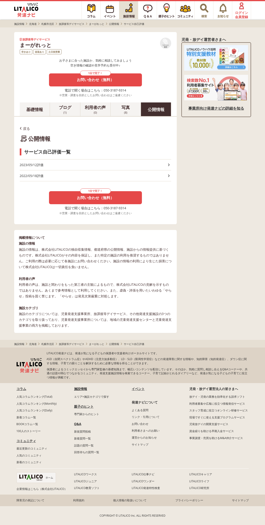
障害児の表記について (30, 500)
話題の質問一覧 (84, 445)
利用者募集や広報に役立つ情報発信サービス (217, 404)
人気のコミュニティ (29, 455)
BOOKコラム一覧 (27, 424)
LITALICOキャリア (200, 474)
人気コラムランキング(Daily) (34, 410)
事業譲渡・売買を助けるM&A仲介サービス (216, 438)
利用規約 (78, 500)
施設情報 (80, 389)
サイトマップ (140, 444)
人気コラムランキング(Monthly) (36, 404)
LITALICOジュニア (85, 481)
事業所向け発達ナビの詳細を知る (216, 108)
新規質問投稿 (82, 431)
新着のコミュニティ (29, 462)
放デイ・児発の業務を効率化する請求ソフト (217, 397)
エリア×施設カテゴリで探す (91, 397)
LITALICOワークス (85, 474)
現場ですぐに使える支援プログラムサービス (217, 417)
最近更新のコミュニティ (31, 448)
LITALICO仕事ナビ (143, 474)
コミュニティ (26, 441)
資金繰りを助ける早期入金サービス (211, 431)
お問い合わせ (140, 424)
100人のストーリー (28, 431)
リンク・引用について (146, 417)
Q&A (77, 424)
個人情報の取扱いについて (130, 500)
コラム (21, 389)
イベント (138, 389)
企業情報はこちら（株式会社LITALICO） (41, 489)
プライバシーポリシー (189, 500)
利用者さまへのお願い (146, 431)
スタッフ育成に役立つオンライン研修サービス (218, 410)
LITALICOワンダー (143, 481)
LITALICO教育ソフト (87, 488)
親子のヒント (84, 406)
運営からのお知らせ (144, 438)
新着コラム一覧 (26, 417)
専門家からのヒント (86, 414)
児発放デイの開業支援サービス (208, 424)
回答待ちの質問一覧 (86, 452)
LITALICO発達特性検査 (146, 488)
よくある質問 (140, 410)
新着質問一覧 (82, 438)
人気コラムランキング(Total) (34, 397)
